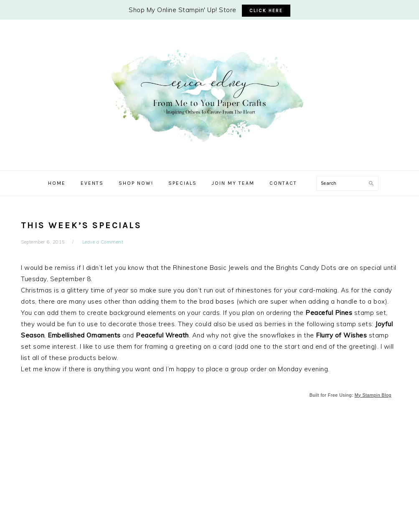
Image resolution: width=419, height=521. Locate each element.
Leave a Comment (103, 242)
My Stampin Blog (373, 395)
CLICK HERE (266, 10)
